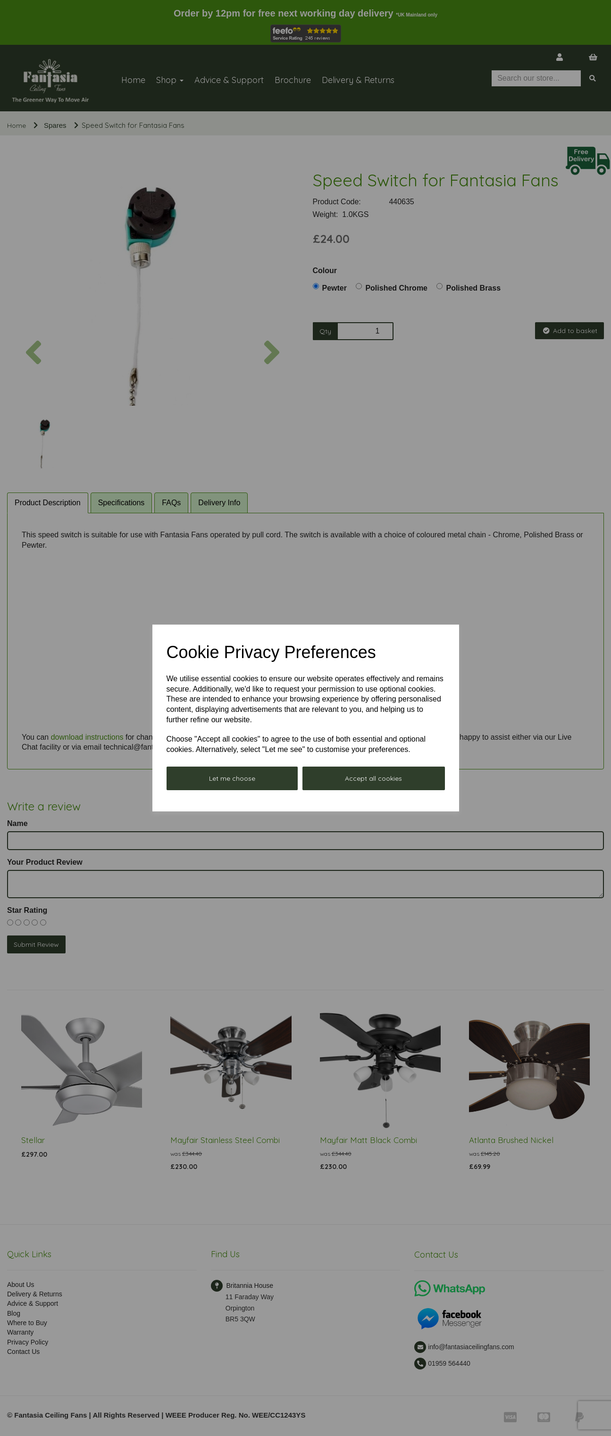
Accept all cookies (373, 778)
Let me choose (232, 778)
